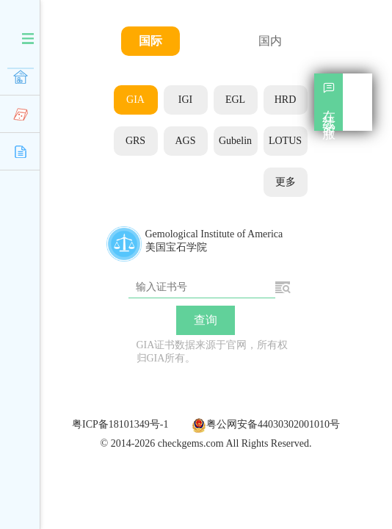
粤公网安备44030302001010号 (266, 424)
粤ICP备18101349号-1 (120, 424)
